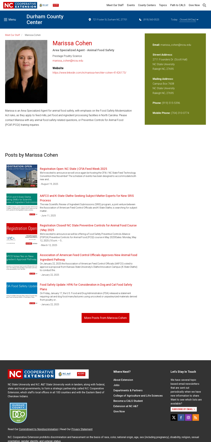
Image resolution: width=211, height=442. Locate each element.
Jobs (116, 385)
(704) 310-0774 (180, 113)
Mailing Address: (163, 78)
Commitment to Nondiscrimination (38, 429)
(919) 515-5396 (171, 102)
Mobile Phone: (161, 113)
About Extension (123, 379)
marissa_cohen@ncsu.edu (68, 60)
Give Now (194, 5)
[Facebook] (181, 417)
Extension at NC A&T (125, 406)
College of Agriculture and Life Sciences (138, 395)
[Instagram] (188, 417)
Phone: (157, 102)
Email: (157, 44)
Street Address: (163, 54)
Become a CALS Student (128, 401)
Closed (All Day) (189, 19)
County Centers (147, 5)
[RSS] (195, 417)
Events (131, 5)
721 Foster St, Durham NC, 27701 (107, 19)
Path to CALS (177, 5)
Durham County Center (45, 19)
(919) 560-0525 (149, 19)
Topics (163, 5)
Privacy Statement (81, 429)
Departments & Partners (128, 390)
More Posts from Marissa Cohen (105, 318)
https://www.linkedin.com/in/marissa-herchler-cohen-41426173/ (89, 72)
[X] (174, 417)
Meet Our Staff (115, 5)
